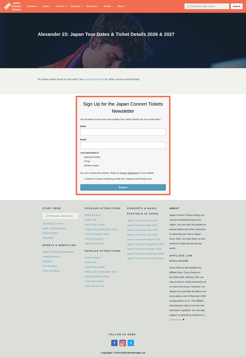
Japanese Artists (92, 157)
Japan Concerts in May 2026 (142, 225)
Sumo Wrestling (51, 270)
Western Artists (91, 165)
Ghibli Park (90, 219)
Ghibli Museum (92, 215)
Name (83, 126)
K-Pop (87, 161)
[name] (123, 132)
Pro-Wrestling (50, 266)
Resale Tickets (50, 233)
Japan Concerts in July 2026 (142, 234)
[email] (123, 145)
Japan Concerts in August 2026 (143, 239)
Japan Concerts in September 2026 (145, 244)
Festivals (60, 6)
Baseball (75, 6)
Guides (107, 6)
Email (83, 139)
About (120, 6)
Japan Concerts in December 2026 (145, 258)
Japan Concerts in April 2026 (142, 220)
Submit (123, 187)
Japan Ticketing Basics (55, 228)
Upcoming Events (94, 79)
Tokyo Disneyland (94, 238)
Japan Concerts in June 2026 (142, 230)
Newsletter (48, 237)
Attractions (91, 6)
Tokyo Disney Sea (94, 243)
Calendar (31, 6)
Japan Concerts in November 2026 (145, 253)
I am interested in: (89, 153)
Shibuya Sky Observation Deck (101, 229)
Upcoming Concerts (53, 223)
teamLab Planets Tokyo (97, 234)
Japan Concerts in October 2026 (144, 248)
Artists (46, 6)
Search (236, 6)
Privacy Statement (129, 173)
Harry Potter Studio (95, 224)
